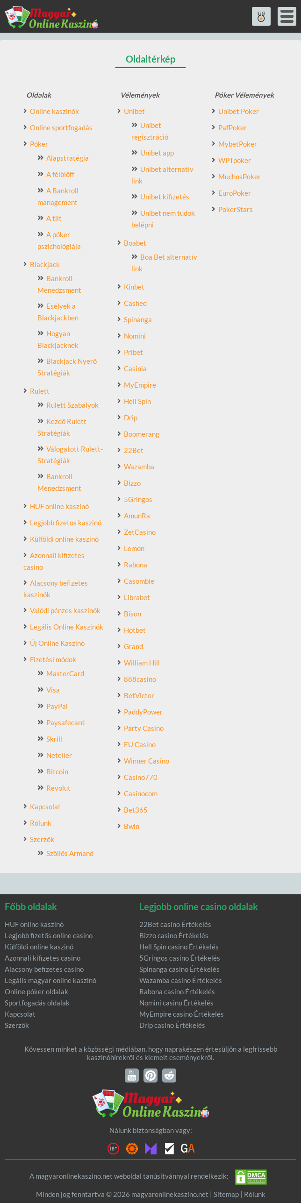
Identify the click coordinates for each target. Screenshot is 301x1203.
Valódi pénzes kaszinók (65, 610)
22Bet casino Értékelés (175, 924)
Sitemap (226, 1194)
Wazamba (139, 466)
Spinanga (138, 319)
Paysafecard (65, 722)
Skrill (54, 739)
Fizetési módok (53, 659)
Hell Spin (137, 401)
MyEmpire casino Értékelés (181, 1014)
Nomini (135, 336)
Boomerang (141, 434)
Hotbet (135, 630)
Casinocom (141, 793)
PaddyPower (143, 712)
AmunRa (137, 515)
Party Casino (144, 728)
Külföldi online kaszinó (64, 539)
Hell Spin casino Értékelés (179, 946)
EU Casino (140, 744)
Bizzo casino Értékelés (173, 935)
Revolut (58, 788)
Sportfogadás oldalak (37, 1002)
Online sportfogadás (61, 127)
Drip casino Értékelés (172, 1025)
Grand (133, 646)
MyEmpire (140, 385)
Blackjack (45, 264)
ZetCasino (140, 532)
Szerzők (42, 839)
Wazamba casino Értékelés (180, 980)
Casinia (135, 368)
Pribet (133, 352)
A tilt (54, 218)
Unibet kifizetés (164, 196)
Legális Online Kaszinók (66, 627)
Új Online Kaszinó (57, 643)
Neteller (59, 755)
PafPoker (232, 127)
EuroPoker (234, 193)
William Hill (142, 662)
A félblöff (60, 174)
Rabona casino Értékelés (177, 991)
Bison (132, 613)
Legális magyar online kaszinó (50, 980)
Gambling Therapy (132, 1148)
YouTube (132, 1076)
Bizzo (132, 483)
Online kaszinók (54, 111)
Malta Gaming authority (150, 1148)
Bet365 (136, 810)
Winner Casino (146, 761)
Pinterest (150, 1076)
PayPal (57, 706)
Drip (130, 417)
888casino (140, 679)
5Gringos (138, 499)
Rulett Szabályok (72, 405)
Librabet (137, 597)
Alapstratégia (67, 158)
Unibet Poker (238, 111)
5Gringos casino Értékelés (179, 958)
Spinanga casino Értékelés (179, 969)
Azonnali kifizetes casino (42, 958)
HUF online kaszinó (59, 506)
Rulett (40, 391)
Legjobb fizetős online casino (49, 935)
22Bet (133, 450)
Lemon (134, 548)
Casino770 (141, 777)
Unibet (134, 111)
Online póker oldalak (36, 991)
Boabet (135, 243)
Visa (53, 690)
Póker (39, 144)
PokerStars (235, 209)
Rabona (135, 564)
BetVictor (139, 695)
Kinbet (134, 287)
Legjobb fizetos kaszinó (65, 522)
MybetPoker (237, 144)
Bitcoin (57, 771)
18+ (113, 1148)
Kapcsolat (45, 806)
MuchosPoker (239, 176)
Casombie (139, 581)
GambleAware (188, 1148)
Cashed (135, 303)
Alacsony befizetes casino (44, 969)
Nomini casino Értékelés (176, 1002)
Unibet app (157, 153)
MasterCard (65, 673)
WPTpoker (234, 160)
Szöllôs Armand (69, 853)
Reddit (169, 1076)
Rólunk (40, 823)
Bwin (131, 826)
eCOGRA (169, 1148)
